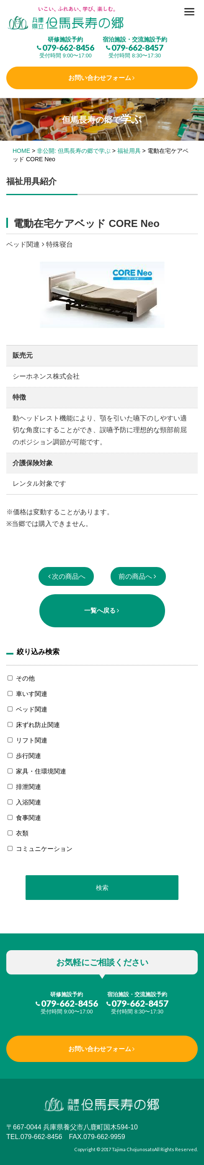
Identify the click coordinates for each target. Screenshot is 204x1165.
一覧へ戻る (100, 610)
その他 (25, 678)
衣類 (22, 833)
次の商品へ (68, 576)
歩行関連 (28, 755)
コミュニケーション (44, 848)
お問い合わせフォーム (99, 77)
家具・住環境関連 (41, 771)
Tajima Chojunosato (133, 1149)
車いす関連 (31, 693)
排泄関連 (28, 786)
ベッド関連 (31, 709)
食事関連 (28, 817)
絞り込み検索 (38, 651)
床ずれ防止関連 (38, 724)
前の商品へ (135, 576)
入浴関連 (28, 802)
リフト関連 (31, 740)
